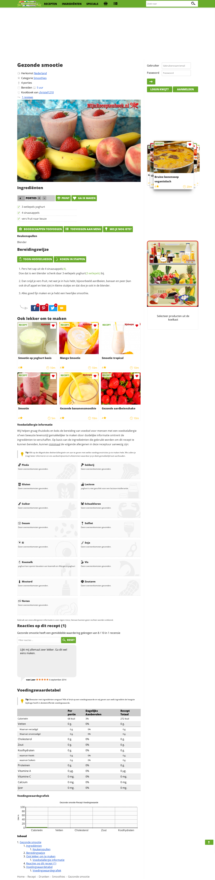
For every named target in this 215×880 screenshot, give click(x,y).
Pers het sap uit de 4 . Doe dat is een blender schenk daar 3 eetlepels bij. (62, 271)
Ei (21, 542)
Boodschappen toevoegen (40, 229)
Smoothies (40, 78)
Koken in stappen (70, 259)
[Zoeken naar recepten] (172, 4)
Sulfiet (87, 523)
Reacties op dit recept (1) (41, 863)
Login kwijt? (159, 89)
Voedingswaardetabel (39, 867)
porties (27, 83)
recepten (50, 4)
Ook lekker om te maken (40, 856)
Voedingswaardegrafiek (47, 870)
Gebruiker (153, 65)
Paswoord (153, 73)
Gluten (24, 484)
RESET (68, 640)
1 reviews (27, 97)
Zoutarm (88, 581)
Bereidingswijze (35, 853)
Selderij (87, 464)
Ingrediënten (34, 846)
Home (21, 876)
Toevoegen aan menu (83, 229)
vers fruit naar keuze (34, 218)
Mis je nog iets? (118, 229)
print (63, 198)
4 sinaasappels (31, 212)
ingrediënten (72, 4)
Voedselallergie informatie (48, 860)
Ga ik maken (84, 198)
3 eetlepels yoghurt (33, 207)
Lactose (87, 484)
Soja (85, 542)
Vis (84, 562)
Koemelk (25, 562)
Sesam (24, 523)
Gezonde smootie (30, 842)
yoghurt (88, 273)
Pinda (23, 464)
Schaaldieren (91, 503)
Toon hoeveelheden (35, 259)
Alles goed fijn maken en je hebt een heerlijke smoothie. (55, 293)
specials (92, 4)
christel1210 (46, 92)
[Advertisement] (107, 33)
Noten (24, 601)
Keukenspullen (41, 849)
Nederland (40, 73)
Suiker (24, 503)
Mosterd (25, 581)
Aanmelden (185, 89)
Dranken (44, 876)
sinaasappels (56, 269)
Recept (31, 876)
